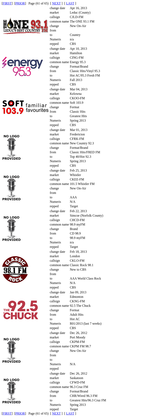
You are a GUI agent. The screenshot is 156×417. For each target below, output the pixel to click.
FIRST (7, 3)
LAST (70, 3)
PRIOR (20, 3)
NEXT (56, 3)
